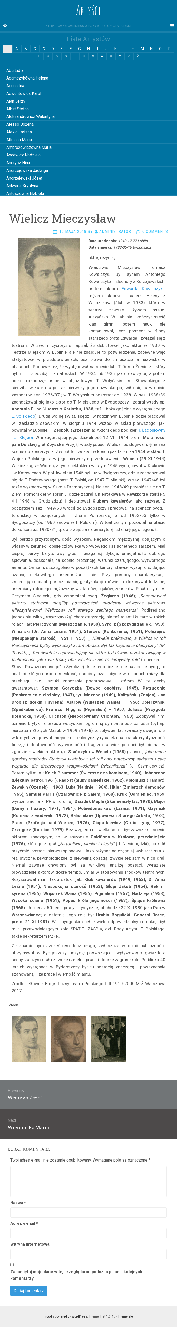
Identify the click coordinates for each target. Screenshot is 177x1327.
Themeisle (125, 1316)
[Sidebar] (5, 26)
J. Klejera (23, 437)
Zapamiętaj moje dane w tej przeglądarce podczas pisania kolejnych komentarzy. (76, 1275)
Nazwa (18, 1202)
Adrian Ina (15, 85)
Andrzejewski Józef (24, 178)
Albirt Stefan (17, 108)
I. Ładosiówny (152, 430)
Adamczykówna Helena (27, 78)
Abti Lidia (14, 70)
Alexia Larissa (19, 132)
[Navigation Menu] (172, 26)
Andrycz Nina (18, 162)
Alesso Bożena (20, 124)
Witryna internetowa (30, 1244)
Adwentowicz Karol (23, 93)
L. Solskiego (23, 416)
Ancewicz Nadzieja (23, 155)
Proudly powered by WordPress (65, 1316)
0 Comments (155, 231)
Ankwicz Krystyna (22, 185)
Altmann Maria (19, 139)
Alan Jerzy (15, 101)
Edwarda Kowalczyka (143, 288)
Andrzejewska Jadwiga (27, 170)
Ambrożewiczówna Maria (29, 147)
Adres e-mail (24, 1223)
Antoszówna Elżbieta (25, 193)
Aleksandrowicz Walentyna (30, 116)
